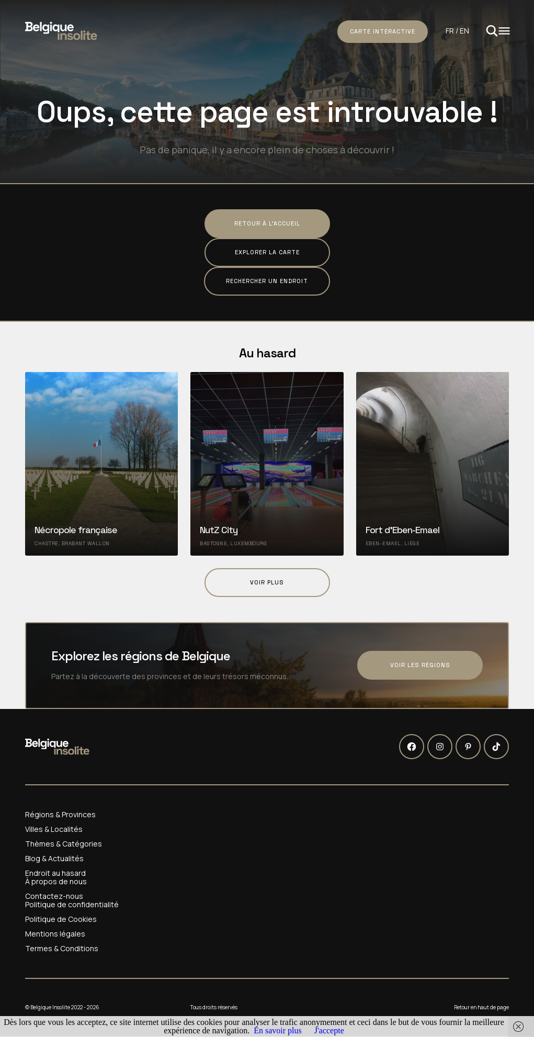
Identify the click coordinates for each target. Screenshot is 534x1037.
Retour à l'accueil (267, 223)
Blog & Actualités (54, 858)
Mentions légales (55, 934)
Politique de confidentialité (72, 904)
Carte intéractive (382, 31)
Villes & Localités (54, 829)
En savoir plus (278, 1030)
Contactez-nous (54, 896)
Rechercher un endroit (267, 281)
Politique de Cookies (61, 919)
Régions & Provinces (60, 814)
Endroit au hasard (55, 873)
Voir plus (267, 582)
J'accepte (329, 1030)
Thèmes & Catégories (63, 844)
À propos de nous (56, 881)
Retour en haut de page (481, 1007)
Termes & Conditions (61, 948)
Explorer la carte (267, 252)
